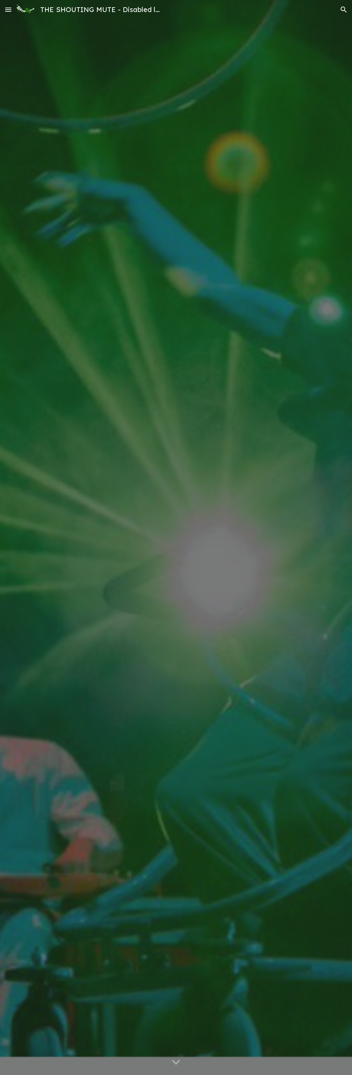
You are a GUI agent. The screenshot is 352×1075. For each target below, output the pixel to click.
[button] (8, 9)
